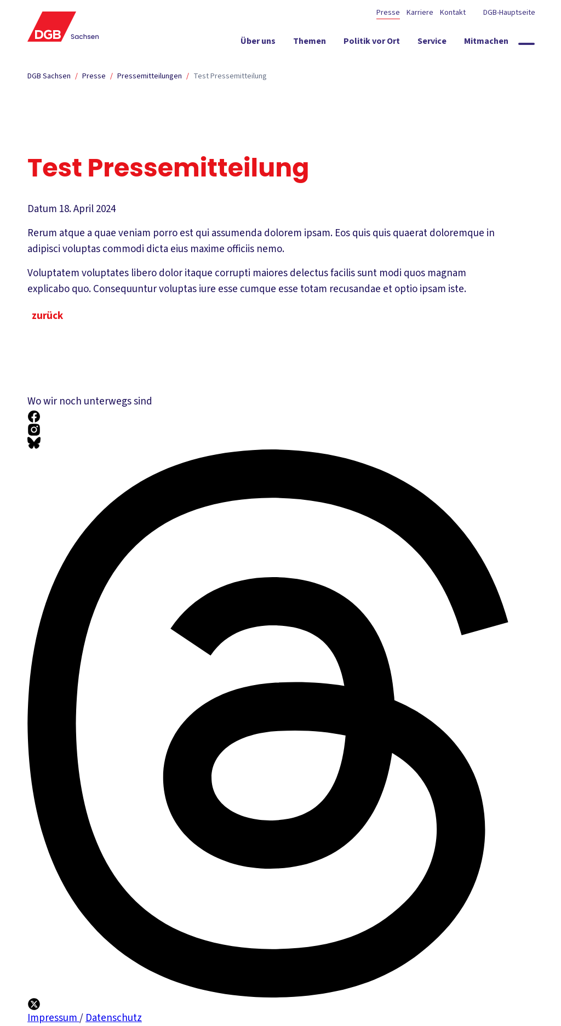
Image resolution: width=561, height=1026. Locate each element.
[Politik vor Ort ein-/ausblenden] (372, 43)
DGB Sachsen (49, 76)
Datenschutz (113, 1018)
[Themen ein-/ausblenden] (309, 43)
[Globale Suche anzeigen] (526, 44)
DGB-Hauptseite (508, 12)
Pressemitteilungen (149, 76)
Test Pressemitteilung (230, 76)
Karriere (420, 12)
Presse (388, 12)
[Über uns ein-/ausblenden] (258, 43)
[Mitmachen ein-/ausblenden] (486, 43)
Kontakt (453, 12)
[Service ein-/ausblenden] (432, 43)
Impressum (53, 1018)
